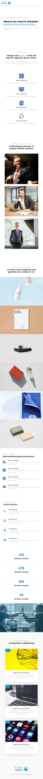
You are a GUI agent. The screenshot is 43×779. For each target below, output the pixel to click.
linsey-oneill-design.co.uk (25, 774)
